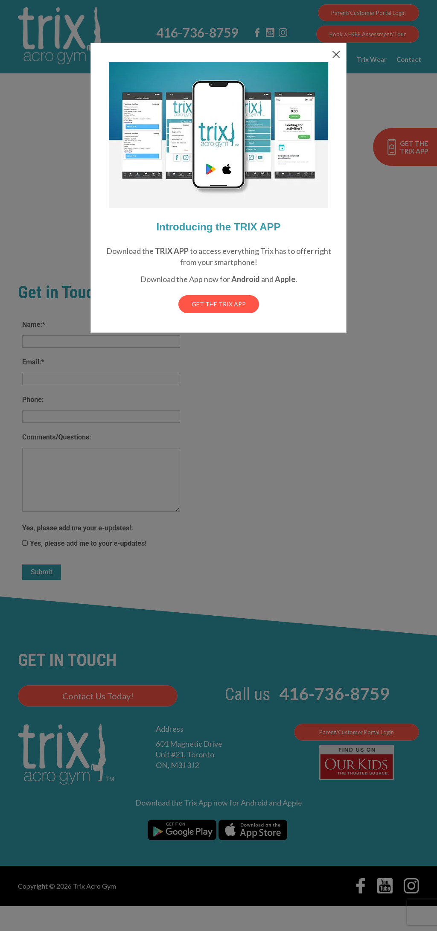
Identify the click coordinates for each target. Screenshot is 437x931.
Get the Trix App (219, 304)
